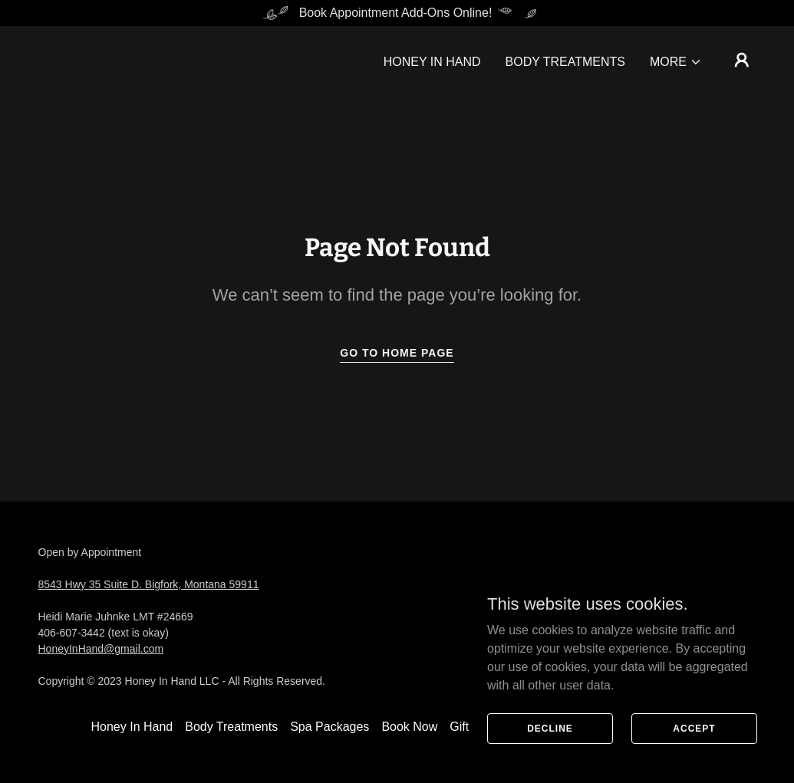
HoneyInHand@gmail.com (101, 649)
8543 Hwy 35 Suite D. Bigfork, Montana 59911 (148, 584)
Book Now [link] (409, 726)
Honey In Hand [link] (432, 61)
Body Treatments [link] (565, 61)
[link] (651, 617)
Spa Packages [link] (329, 726)
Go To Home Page (396, 353)
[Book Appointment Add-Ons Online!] (397, 13)
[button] (676, 62)
